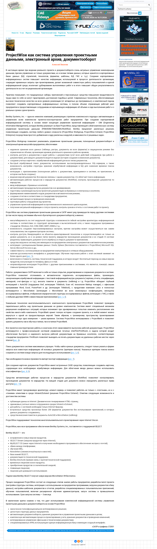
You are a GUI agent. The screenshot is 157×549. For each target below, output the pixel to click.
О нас (22, 33)
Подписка (62, 33)
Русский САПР (72, 33)
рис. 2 (60, 297)
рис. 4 (16, 340)
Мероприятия (60, 35)
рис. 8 (24, 371)
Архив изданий (102, 33)
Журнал (29, 33)
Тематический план (49, 33)
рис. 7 (71, 359)
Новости (15, 33)
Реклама (36, 33)
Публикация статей (87, 33)
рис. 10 (17, 384)
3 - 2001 (8, 38)
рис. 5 (73, 353)
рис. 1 (29, 256)
